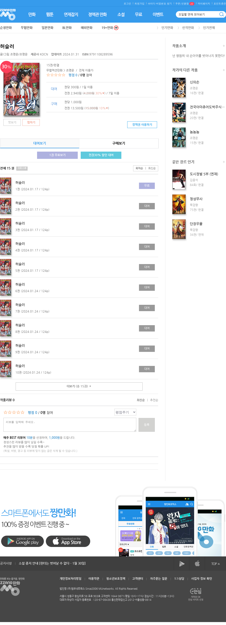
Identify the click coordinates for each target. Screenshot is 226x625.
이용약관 (93, 578)
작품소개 (198, 46)
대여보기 (39, 143)
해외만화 (86, 27)
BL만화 (67, 27)
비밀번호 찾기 (164, 3)
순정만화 (6, 27)
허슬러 (7, 46)
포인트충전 (220, 3)
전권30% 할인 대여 (101, 155)
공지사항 (6, 563)
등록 (146, 424)
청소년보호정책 (115, 578)
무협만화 (27, 27)
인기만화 (167, 27)
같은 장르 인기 (198, 162)
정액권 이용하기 (142, 124)
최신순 (149, 168)
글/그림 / (14, 54)
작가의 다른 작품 (198, 70)
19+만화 (109, 27)
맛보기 (12, 122)
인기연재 (209, 27)
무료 (147, 185)
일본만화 (47, 27)
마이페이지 (204, 3)
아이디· (152, 3)
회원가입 (139, 3)
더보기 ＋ (79, 386)
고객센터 (137, 578)
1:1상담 (179, 578)
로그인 (127, 3)
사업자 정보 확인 (201, 578)
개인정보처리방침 (70, 578)
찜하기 (31, 122)
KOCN (40, 54)
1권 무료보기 (57, 155)
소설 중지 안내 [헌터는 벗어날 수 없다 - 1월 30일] (52, 563)
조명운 (14, 54)
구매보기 (118, 143)
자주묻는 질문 (158, 578)
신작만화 (188, 27)
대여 (147, 206)
